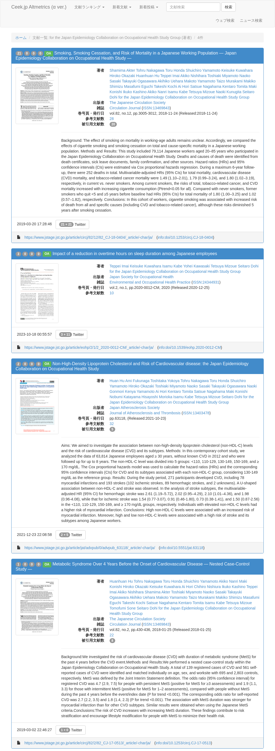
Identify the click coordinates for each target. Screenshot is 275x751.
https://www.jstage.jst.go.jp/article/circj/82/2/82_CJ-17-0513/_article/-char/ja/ (87, 743)
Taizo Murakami (229, 81)
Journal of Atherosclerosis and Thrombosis (145, 413)
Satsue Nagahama (205, 86)
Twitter (72, 224)
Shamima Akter (122, 70)
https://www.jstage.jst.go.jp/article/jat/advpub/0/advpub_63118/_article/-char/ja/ (89, 548)
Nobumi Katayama (125, 397)
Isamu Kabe (178, 92)
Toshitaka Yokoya (164, 381)
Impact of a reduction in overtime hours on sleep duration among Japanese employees (134, 253)
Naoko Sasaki (198, 386)
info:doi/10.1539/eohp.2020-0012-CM (189, 347)
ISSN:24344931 (206, 282)
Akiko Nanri (157, 92)
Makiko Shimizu (229, 597)
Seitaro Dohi (248, 266)
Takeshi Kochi (165, 86)
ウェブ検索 (225, 20)
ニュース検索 (251, 20)
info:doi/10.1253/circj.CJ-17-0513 (183, 743)
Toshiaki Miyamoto (222, 76)
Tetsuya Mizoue (202, 92)
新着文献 (122, 7)
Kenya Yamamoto (140, 391)
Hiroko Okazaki (122, 76)
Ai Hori (183, 86)
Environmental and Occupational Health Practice (150, 282)
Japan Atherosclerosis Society (135, 407)
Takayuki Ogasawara (139, 81)
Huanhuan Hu (147, 76)
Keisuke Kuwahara (237, 70)
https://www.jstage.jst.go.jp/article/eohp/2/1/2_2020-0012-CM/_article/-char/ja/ (89, 347)
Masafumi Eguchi (138, 86)
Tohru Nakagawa (150, 70)
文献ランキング (89, 7)
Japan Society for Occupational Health (141, 277)
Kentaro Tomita (235, 86)
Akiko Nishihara (193, 76)
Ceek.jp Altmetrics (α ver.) (38, 7)
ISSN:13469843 (156, 108)
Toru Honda (174, 70)
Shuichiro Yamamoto (203, 70)
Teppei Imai (170, 76)
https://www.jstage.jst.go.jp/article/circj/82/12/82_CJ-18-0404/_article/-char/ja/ (88, 237)
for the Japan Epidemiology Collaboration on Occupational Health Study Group (183, 97)
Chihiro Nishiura (207, 587)
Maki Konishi (236, 391)
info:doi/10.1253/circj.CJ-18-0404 (185, 237)
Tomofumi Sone (123, 608)
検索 (228, 7)
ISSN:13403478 (196, 413)
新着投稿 (148, 7)
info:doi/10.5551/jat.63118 (181, 548)
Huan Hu (117, 381)
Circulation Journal (125, 108)
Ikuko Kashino (135, 92)
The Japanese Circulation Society (138, 102)
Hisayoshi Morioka (157, 397)
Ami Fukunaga (137, 381)
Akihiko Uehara (170, 81)
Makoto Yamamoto (199, 81)
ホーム (21, 37)
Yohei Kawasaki (196, 266)
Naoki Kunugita (228, 92)
